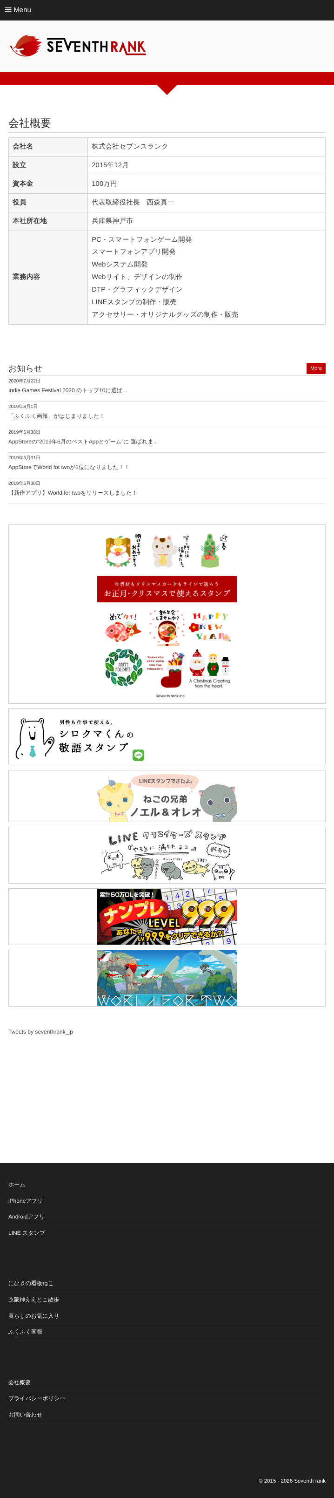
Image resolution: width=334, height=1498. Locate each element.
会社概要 (19, 1382)
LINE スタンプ (26, 1233)
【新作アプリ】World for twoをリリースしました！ (73, 493)
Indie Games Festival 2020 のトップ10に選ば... (67, 390)
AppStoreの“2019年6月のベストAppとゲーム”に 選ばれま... (83, 441)
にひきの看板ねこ (31, 1283)
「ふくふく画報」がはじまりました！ (56, 416)
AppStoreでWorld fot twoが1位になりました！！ (69, 467)
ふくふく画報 (25, 1331)
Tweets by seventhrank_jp (40, 1031)
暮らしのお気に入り (34, 1316)
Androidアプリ (26, 1216)
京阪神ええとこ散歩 (33, 1299)
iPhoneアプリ (25, 1201)
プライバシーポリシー (36, 1398)
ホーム (17, 1184)
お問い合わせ (25, 1414)
